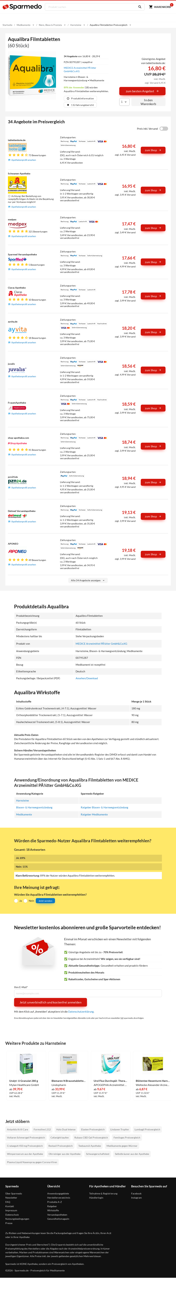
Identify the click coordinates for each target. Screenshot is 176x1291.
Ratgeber (52, 1206)
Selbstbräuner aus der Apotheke (132, 1153)
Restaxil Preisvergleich (60, 1145)
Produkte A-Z (54, 1201)
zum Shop (153, 150)
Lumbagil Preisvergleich (147, 1129)
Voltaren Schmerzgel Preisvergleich (26, 1137)
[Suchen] (138, 7)
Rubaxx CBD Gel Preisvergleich (91, 1137)
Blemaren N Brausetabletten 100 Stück (69, 1080)
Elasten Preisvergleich (93, 1129)
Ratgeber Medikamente (94, 814)
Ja (20, 900)
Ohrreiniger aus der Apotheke (64, 1153)
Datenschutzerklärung (81, 1011)
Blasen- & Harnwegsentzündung (34, 807)
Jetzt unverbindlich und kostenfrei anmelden (50, 1002)
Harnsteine (22, 800)
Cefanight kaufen (60, 1137)
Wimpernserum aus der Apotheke (25, 1153)
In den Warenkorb (148, 102)
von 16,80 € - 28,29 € (82, 56)
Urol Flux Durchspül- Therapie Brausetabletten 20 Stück (111, 1080)
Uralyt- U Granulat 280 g (23, 1080)
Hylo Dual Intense (65, 1129)
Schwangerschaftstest (97, 1153)
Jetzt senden (45, 900)
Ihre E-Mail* (21, 987)
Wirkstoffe (53, 1210)
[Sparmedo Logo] (22, 6)
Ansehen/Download (87, 678)
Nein (31, 900)
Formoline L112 (42, 1129)
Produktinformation (80, 98)
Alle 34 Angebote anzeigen (88, 580)
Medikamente (24, 814)
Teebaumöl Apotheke (89, 1145)
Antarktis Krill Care (17, 1129)
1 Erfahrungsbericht (80, 104)
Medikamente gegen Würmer (122, 1145)
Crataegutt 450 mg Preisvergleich (25, 1145)
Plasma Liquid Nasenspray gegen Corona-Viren (32, 1161)
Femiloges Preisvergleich (127, 1137)
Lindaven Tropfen (119, 1129)
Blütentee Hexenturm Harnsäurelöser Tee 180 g (153, 1080)
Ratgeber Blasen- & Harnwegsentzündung (104, 807)
